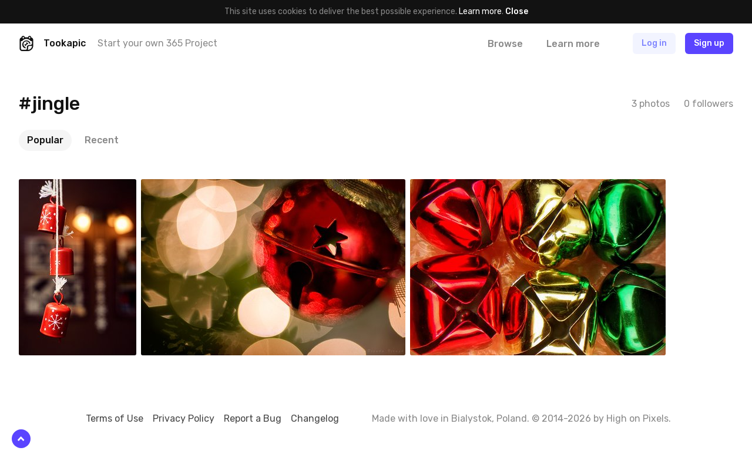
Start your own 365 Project (157, 43)
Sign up (709, 43)
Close (516, 11)
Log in (654, 43)
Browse (505, 43)
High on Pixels (637, 418)
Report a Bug (252, 418)
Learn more (480, 11)
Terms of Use (114, 418)
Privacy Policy (183, 418)
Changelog (315, 418)
